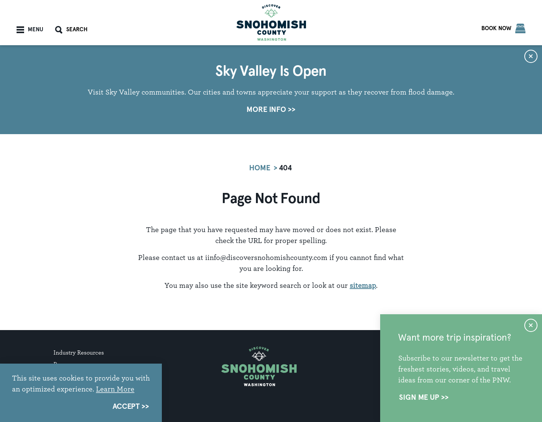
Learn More (115, 388)
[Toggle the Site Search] (71, 30)
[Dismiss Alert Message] (531, 56)
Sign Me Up (419, 397)
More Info (266, 109)
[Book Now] (503, 28)
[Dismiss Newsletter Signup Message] (531, 325)
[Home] (271, 22)
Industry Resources (78, 352)
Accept (126, 406)
